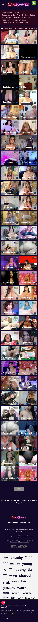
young (27, 564)
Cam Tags (16, 15)
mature (15, 563)
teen (13, 576)
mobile (15, 581)
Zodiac (32, 15)
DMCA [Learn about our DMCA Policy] (31, 540)
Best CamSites (7, 13)
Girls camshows (7, 17)
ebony (21, 570)
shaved (25, 576)
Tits (13, 598)
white (11, 569)
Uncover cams (7, 15)
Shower (21, 22)
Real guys (17, 17)
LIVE (35, 31)
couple (27, 593)
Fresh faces (26, 17)
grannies (9, 588)
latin (20, 598)
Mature (22, 588)
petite (5, 574)
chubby (17, 558)
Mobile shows (6, 20)
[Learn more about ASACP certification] (22, 546)
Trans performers (19, 20)
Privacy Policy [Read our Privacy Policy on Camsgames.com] (9, 540)
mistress (6, 597)
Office (14, 22)
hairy (23, 581)
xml (26, 556)
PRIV (17, 31)
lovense (30, 598)
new (6, 557)
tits (30, 569)
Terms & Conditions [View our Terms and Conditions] (21, 540)
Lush (26, 22)
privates (5, 562)
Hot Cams (24, 15)
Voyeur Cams (20, 13)
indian (15, 593)
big (5, 569)
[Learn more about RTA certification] (14, 546)
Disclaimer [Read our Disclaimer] (13, 542)
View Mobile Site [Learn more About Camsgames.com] (23, 542)
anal (30, 556)
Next (19, 489)
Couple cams (6, 22)
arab (6, 582)
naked (6, 593)
